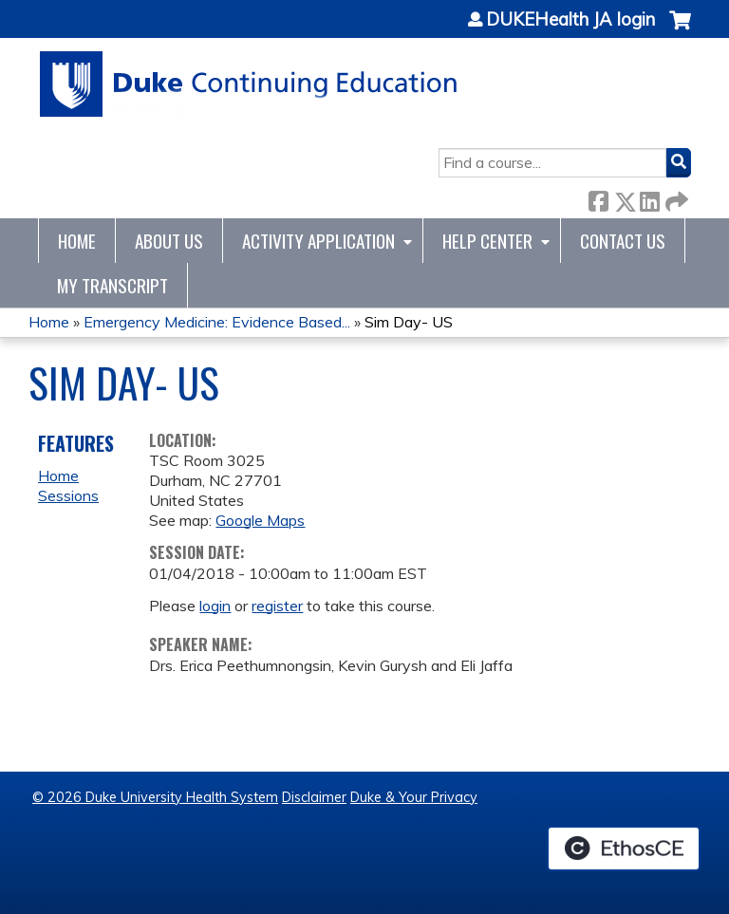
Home (77, 240)
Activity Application (318, 240)
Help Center (487, 240)
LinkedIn (649, 198)
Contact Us (622, 240)
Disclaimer (314, 797)
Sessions (68, 495)
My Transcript (112, 285)
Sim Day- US (408, 321)
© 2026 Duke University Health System (155, 797)
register (277, 605)
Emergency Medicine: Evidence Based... (217, 321)
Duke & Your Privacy (413, 797)
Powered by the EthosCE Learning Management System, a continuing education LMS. (624, 848)
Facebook (598, 198)
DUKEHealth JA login (570, 19)
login (215, 605)
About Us (169, 240)
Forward (674, 198)
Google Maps (260, 520)
